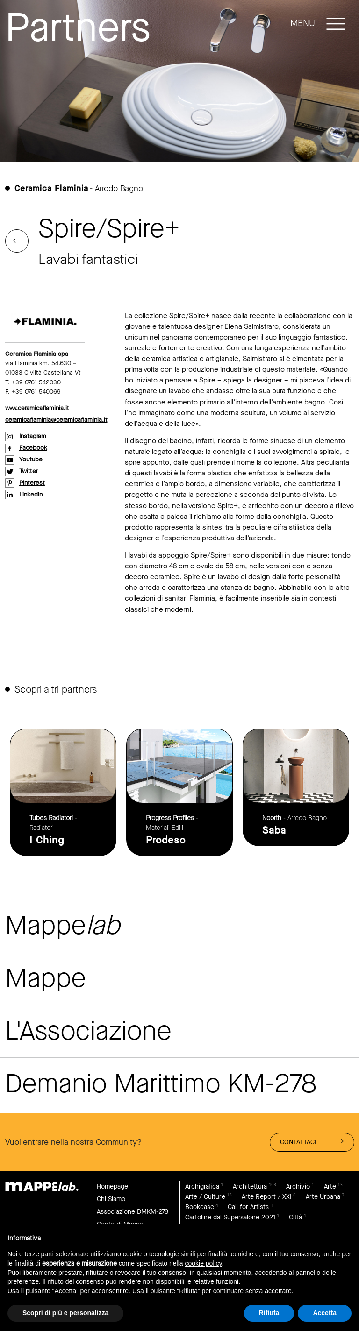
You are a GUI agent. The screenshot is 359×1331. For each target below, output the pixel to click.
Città (295, 1217)
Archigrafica (202, 1186)
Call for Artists (248, 1207)
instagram (32, 436)
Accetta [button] (325, 1313)
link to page (63, 792)
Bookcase (199, 1207)
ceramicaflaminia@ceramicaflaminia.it (56, 420)
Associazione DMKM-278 (132, 1211)
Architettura (250, 1186)
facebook (33, 448)
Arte (330, 1186)
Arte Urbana (323, 1196)
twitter (28, 471)
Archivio (298, 1186)
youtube (31, 459)
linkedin (31, 494)
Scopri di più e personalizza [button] (65, 1313)
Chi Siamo (111, 1199)
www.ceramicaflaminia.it (37, 408)
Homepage (112, 1186)
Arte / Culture (205, 1196)
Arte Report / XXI (267, 1196)
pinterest (32, 483)
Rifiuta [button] (269, 1313)
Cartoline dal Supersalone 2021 (230, 1217)
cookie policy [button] (203, 1263)
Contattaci (312, 1141)
